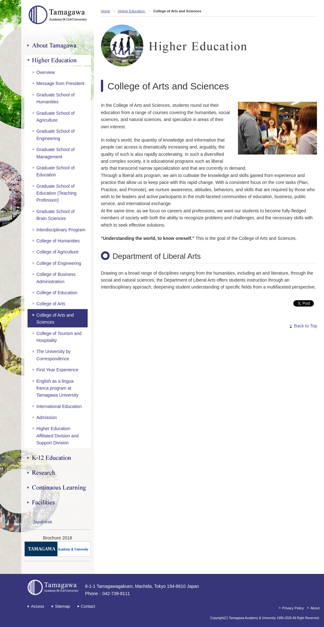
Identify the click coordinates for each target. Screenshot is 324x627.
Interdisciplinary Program (60, 229)
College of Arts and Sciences (55, 319)
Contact (88, 606)
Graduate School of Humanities (55, 98)
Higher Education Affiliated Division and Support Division (57, 435)
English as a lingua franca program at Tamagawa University (57, 388)
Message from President (60, 83)
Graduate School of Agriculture (55, 117)
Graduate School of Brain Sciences (55, 215)
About (315, 608)
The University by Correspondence (53, 355)
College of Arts (50, 303)
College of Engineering (58, 263)
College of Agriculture (57, 251)
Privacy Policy (293, 608)
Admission (46, 417)
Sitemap (62, 606)
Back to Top (305, 325)
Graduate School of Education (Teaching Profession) (56, 193)
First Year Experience (57, 369)
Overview (45, 72)
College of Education (56, 292)
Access (37, 606)
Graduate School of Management (55, 153)
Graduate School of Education (55, 171)
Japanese (42, 521)
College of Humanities (58, 240)
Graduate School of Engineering (55, 135)
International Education (59, 406)
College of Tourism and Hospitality (59, 337)
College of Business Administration (56, 278)
